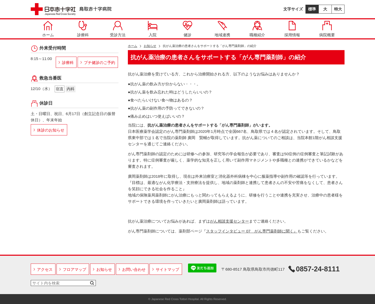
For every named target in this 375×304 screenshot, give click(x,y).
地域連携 (222, 29)
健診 (187, 29)
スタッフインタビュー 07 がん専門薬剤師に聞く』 (251, 231)
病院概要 (327, 29)
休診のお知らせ (50, 130)
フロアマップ (74, 269)
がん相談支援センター (229, 221)
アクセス (45, 269)
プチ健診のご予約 (99, 62)
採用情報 (292, 29)
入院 (152, 29)
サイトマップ (167, 269)
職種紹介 (257, 29)
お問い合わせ (134, 269)
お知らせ (150, 46)
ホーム (48, 29)
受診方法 (118, 29)
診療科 (83, 29)
